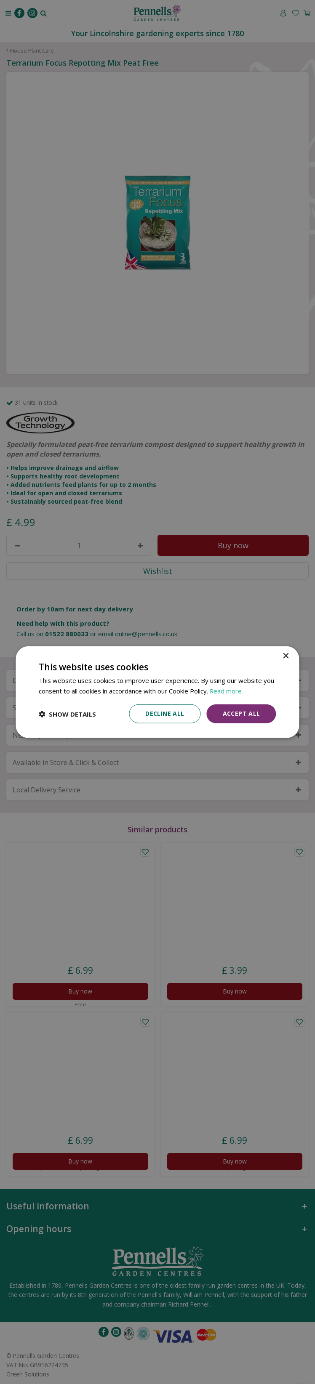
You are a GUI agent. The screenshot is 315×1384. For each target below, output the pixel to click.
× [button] (286, 656)
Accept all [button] (241, 713)
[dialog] (157, 692)
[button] (67, 713)
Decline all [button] (164, 713)
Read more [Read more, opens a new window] (226, 690)
